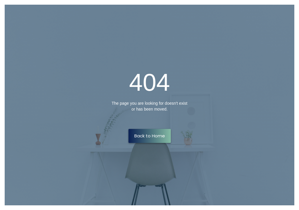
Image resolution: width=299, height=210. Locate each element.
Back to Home (149, 136)
